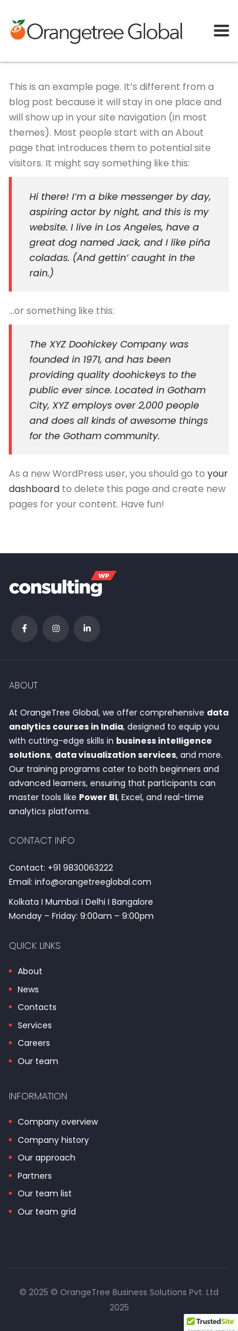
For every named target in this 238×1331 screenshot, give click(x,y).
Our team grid (47, 1212)
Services (35, 1026)
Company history (53, 1140)
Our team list (45, 1194)
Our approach (46, 1158)
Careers (34, 1043)
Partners (35, 1176)
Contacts (37, 1007)
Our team (38, 1061)
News (28, 990)
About (30, 972)
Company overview (58, 1122)
